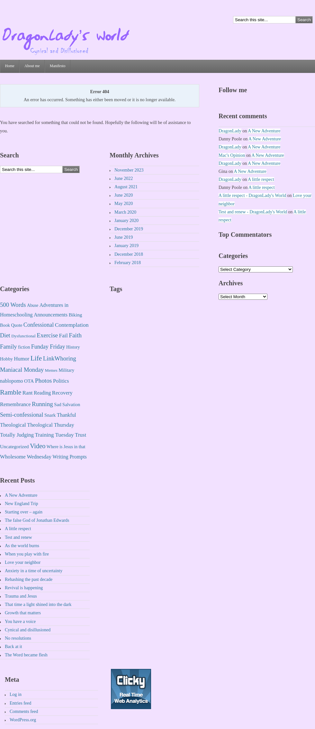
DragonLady (230, 131)
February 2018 (127, 262)
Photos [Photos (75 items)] (43, 380)
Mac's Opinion (232, 155)
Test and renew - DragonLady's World (253, 211)
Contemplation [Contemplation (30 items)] (72, 325)
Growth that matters (23, 612)
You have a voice (20, 621)
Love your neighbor (22, 562)
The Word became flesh (26, 655)
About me (32, 66)
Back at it (13, 646)
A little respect (18, 528)
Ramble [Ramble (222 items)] (10, 392)
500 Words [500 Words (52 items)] (13, 304)
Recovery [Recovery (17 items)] (62, 393)
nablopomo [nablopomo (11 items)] (11, 381)
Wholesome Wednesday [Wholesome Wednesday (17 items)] (25, 457)
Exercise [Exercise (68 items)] (47, 335)
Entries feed (20, 703)
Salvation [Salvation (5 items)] (71, 404)
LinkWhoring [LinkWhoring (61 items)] (59, 358)
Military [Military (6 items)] (66, 370)
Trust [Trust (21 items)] (80, 435)
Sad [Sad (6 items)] (57, 404)
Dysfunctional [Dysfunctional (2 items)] (23, 335)
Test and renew (18, 537)
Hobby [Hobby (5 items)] (6, 358)
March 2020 (125, 212)
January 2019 (126, 245)
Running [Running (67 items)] (42, 404)
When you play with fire (27, 554)
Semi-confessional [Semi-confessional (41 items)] (21, 415)
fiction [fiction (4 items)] (24, 347)
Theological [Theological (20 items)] (13, 425)
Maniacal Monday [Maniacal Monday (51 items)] (22, 369)
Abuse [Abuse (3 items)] (32, 305)
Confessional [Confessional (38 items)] (38, 325)
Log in (16, 694)
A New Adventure (21, 495)
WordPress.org (23, 719)
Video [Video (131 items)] (37, 445)
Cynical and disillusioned (27, 629)
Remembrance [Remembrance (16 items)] (15, 404)
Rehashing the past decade (28, 579)
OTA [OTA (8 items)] (29, 381)
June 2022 (123, 178)
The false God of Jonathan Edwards (37, 520)
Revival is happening (24, 587)
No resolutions (18, 638)
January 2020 (126, 220)
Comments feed (24, 711)
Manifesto (58, 66)
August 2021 (126, 186)
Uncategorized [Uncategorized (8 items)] (14, 446)
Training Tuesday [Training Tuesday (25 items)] (54, 435)
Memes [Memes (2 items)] (51, 370)
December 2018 (128, 254)
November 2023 (129, 170)
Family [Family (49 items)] (8, 346)
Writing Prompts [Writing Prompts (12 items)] (69, 456)
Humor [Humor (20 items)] (21, 359)
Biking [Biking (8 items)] (75, 314)
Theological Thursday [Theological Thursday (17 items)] (50, 425)
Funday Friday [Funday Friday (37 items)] (48, 346)
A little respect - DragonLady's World (252, 195)
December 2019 (128, 229)
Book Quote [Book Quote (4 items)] (11, 325)
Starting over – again (23, 512)
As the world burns (22, 545)
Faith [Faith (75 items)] (75, 335)
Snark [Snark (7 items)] (50, 415)
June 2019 (123, 237)
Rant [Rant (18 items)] (27, 393)
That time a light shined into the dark (38, 604)
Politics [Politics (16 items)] (61, 381)
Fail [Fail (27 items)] (63, 335)
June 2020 (123, 195)
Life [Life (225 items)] (36, 358)
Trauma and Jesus (21, 596)
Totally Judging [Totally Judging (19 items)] (17, 435)
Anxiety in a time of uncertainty (33, 570)
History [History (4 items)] (73, 347)
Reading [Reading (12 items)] (42, 393)
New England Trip (21, 503)
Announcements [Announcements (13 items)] (51, 315)
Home (9, 66)
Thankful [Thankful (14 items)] (66, 415)
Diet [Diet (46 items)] (5, 335)
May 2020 (123, 203)
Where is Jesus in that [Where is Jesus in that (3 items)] (66, 446)
